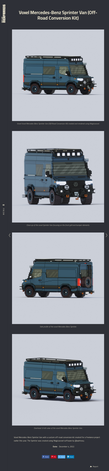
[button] (94, 466)
